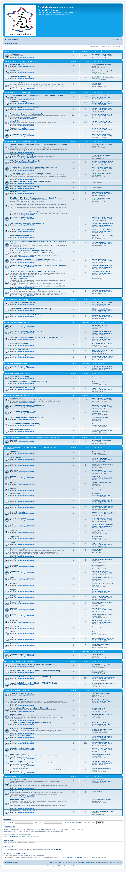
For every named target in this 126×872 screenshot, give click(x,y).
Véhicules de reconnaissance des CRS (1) (26, 331)
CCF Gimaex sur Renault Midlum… (103, 230)
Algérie (12, 464)
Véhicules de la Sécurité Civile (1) (22, 302)
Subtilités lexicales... (17, 799)
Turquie (12, 638)
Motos (12, 325)
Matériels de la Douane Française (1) (17, 374)
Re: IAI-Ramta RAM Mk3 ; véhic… (102, 614)
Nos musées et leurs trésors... (21, 736)
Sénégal (13, 614)
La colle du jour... (16, 398)
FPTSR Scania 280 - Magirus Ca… (103, 173)
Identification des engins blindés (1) (23, 411)
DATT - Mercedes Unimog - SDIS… (103, 236)
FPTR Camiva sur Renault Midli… (102, 167)
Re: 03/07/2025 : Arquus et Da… (102, 665)
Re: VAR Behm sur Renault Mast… (103, 223)
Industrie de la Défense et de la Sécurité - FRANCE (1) (30, 677)
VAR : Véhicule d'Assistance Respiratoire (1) (27, 223)
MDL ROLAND (98, 672)
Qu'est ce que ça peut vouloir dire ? (23, 811)
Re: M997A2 (96, 494)
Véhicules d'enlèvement (19, 350)
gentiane (96, 327)
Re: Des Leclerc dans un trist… (102, 754)
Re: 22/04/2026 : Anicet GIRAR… (102, 54)
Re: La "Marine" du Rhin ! (100, 128)
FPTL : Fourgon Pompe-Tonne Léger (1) (25, 161)
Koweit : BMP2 (96, 543)
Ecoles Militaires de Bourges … (102, 723)
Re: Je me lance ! (97, 424)
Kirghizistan (14, 537)
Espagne (13, 500)
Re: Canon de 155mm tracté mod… (103, 114)
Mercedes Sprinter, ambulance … (102, 482)
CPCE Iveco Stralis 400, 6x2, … (102, 271)
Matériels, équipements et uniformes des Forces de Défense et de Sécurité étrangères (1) (30, 448)
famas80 (96, 801)
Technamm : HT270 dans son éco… (103, 677)
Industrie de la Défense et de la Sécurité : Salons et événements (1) (35, 671)
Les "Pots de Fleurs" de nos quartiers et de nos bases (30, 723)
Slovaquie (13, 620)
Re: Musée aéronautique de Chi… (102, 430)
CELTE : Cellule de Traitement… (102, 309)
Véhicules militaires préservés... (22, 742)
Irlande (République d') (18, 518)
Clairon (96, 465)
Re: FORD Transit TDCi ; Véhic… (102, 331)
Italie (11, 524)
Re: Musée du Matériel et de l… (102, 736)
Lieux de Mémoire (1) (18, 699)
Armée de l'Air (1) (16, 70)
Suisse (12, 632)
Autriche (13, 476)
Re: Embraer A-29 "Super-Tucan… (103, 452)
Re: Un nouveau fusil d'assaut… (102, 398)
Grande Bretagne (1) (17, 512)
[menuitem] (16, 39)
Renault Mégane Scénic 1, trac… (102, 356)
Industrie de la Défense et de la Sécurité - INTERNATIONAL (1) (33, 683)
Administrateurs (14, 836)
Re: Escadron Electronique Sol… (102, 71)
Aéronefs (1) (14, 121)
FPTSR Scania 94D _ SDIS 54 (101, 155)
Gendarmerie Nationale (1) (20, 77)
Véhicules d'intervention (19, 344)
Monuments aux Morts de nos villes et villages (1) (29, 708)
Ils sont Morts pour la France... (21, 693)
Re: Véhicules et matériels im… (102, 96)
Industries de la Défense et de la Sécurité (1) (20, 662)
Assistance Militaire (17, 83)
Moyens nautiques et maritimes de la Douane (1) (28, 382)
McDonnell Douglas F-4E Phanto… (103, 638)
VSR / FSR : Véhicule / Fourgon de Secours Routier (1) (30, 182)
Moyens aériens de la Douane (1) (22, 388)
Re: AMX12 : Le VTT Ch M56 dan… (103, 524)
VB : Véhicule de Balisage (19, 192)
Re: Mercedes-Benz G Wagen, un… (103, 683)
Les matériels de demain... (20, 134)
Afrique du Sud (15, 458)
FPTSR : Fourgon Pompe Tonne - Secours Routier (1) (30, 173)
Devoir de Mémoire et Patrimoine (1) (16, 690)
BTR (95, 66)
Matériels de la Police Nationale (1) (16, 322)
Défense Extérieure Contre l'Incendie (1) (25, 290)
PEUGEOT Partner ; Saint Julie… (102, 366)
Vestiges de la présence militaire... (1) (24, 729)
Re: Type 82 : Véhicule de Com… (102, 531)
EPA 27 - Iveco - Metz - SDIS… (101, 198)
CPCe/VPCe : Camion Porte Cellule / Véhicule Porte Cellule (32, 271)
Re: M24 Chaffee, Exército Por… (102, 596)
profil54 (96, 146)
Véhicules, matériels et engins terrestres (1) (26, 114)
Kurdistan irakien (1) (17, 549)
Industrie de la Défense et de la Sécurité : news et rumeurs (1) (33, 664)
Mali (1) (12, 577)
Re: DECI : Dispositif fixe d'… (101, 290)
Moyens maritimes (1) (18, 128)
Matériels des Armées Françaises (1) (17, 92)
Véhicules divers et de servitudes (22, 356)
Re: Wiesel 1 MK (97, 470)
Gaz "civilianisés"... (98, 654)
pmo (95, 72)
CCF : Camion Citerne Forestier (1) (23, 229)
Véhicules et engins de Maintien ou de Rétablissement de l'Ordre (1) (36, 337)
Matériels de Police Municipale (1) (16, 363)
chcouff (96, 484)
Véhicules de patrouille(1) (19, 366)
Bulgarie (13, 488)
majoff (93, 857)
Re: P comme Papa (98, 779)
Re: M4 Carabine (97, 549)
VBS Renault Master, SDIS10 (101, 192)
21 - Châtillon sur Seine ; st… (101, 700)
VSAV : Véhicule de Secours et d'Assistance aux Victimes (32, 259)
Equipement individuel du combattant (24, 108)
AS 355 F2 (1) (96, 388)
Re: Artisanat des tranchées (101, 761)
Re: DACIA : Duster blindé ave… (102, 602)
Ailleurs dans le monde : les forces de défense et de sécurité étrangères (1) (31, 437)
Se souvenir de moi (89, 822)
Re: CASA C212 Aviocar (99, 458)
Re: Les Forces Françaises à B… (102, 714)
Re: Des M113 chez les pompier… (102, 242)
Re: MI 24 (95, 590)
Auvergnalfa (57, 849)
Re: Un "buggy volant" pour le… (102, 134)
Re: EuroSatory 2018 (98, 671)
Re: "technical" (97, 83)
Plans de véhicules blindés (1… (102, 768)
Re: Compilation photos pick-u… (102, 577)
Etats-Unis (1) (15, 506)
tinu (95, 633)
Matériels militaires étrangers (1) (22, 654)
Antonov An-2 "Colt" (98, 608)
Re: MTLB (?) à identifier (100, 411)
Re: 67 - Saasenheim (98, 708)
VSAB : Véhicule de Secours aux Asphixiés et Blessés (30, 251)
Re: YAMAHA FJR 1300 (99, 325)
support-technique (99, 425)
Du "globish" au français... (20, 791)
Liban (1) (13, 559)
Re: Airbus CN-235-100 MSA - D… (102, 500)
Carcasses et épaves (18, 754)
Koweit (12, 543)
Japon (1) (13, 530)
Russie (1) (13, 440)
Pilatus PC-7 (96, 476)
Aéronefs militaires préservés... (22, 748)
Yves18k (97, 156)
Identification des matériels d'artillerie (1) (25, 423)
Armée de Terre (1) (17, 64)
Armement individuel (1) (19, 102)
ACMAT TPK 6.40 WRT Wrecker (102, 518)
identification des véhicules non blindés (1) (26, 417)
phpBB (57, 866)
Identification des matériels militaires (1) (18, 395)
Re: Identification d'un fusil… (101, 405)
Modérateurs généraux (27, 836)
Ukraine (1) (14, 644)
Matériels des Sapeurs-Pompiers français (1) (20, 141)
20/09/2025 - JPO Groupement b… (103, 77)
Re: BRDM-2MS (97, 537)
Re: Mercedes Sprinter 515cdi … (102, 259)
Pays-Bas (13, 583)
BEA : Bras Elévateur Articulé (21, 217)
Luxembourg (14, 565)
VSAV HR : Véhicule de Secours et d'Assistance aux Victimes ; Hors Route (38, 265)
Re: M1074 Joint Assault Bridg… (102, 506)
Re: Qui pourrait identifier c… (101, 417)
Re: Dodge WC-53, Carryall (100, 742)
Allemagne (14, 470)
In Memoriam (15, 54)
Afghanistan (14, 452)
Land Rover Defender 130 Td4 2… (102, 350)
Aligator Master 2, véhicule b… (102, 620)
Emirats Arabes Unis (17, 493)
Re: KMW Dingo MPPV (99, 565)
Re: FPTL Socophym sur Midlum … (103, 161)
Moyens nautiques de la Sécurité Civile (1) (26, 315)
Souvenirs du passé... (18, 761)
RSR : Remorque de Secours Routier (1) (25, 187)
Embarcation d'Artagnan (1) (101, 315)
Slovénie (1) (14, 626)
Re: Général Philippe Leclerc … (102, 693)
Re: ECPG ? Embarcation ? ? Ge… (103, 811)
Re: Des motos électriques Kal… (102, 440)
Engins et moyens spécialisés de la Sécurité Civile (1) (30, 309)
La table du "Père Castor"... (20, 768)
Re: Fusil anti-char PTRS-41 (101, 644)
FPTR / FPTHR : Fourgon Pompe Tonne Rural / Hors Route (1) (33, 167)
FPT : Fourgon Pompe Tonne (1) (22, 155)
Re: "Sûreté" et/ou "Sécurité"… (102, 799)
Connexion (7, 819)
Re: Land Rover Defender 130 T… (102, 265)
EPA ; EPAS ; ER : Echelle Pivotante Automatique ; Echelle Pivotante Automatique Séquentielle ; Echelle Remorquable (36, 199)
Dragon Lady (98, 351)
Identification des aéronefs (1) (21, 430)
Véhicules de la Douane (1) (20, 377)
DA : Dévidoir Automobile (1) (21, 236)
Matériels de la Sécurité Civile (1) (16, 300)
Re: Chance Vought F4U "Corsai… (103, 748)
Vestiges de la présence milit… (102, 729)
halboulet (97, 84)
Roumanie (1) (15, 602)
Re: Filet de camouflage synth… (102, 108)
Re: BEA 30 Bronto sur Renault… (102, 217)
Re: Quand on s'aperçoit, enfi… (102, 64)
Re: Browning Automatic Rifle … (102, 102)
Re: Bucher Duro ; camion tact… (102, 632)
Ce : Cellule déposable (18, 278)
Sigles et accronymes (18, 779)
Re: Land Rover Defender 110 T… (102, 145)
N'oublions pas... (16, 714)
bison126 (97, 413)
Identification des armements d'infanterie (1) (27, 405)
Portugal (13, 596)
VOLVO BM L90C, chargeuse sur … (103, 338)
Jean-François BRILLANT (26, 57)
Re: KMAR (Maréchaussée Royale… (103, 584)
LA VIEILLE (97, 709)
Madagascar (14, 571)
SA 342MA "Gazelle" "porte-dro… (102, 121)
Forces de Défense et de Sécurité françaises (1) (21, 61)
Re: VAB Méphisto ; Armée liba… (102, 559)
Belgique (13, 482)
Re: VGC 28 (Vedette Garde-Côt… (102, 382)
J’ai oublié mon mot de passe (72, 822)
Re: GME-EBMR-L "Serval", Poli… (103, 344)
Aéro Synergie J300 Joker (100, 571)
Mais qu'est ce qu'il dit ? (12, 776)
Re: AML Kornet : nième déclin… (102, 464)
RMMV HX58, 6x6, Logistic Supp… (103, 512)
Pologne (13, 590)
